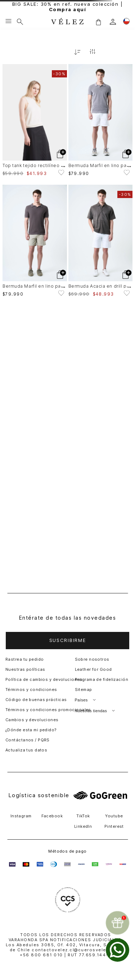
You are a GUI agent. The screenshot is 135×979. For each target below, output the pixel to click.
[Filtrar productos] (92, 52)
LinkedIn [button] (83, 826)
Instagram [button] (21, 815)
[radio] (109, 52)
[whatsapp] (117, 950)
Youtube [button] (114, 815)
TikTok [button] (83, 815)
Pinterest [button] (114, 826)
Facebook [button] (52, 815)
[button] (67, 641)
